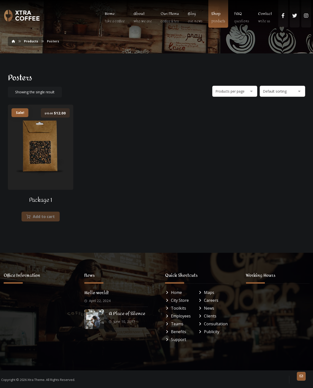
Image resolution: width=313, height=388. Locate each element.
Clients (207, 316)
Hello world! (96, 293)
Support (175, 339)
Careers (208, 300)
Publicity (208, 331)
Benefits (175, 331)
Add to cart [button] (44, 216)
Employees (178, 316)
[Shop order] (282, 91)
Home (173, 292)
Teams (174, 324)
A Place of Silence (127, 313)
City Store (177, 300)
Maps (206, 292)
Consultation (213, 324)
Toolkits (175, 308)
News (206, 308)
